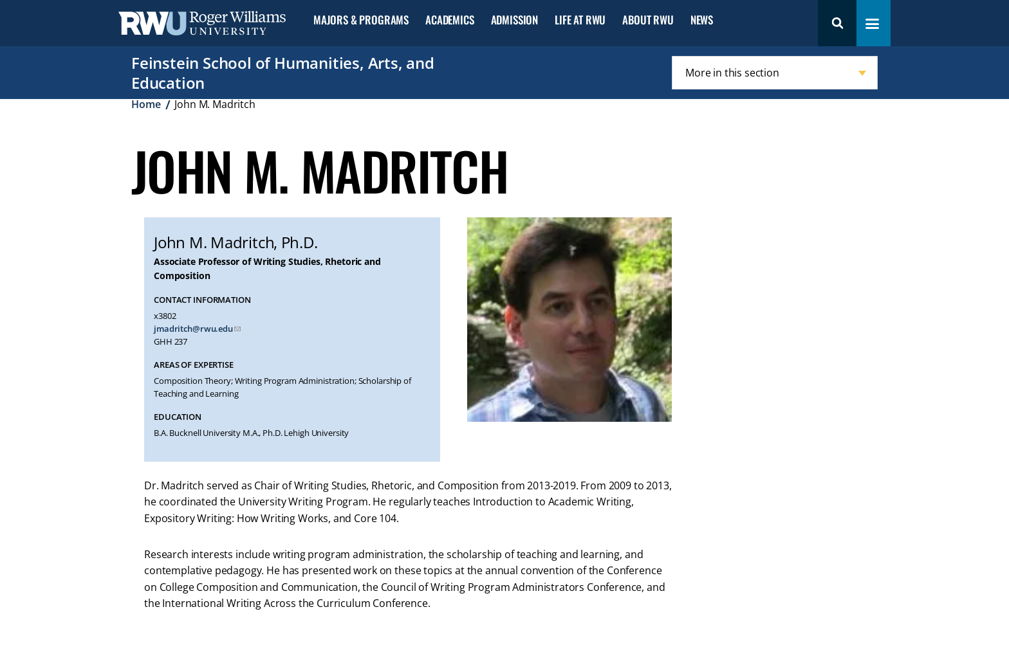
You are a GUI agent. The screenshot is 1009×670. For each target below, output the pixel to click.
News (701, 20)
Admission (514, 20)
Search (837, 23)
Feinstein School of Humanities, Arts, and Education (282, 72)
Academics (449, 20)
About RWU (647, 20)
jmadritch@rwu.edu (193, 328)
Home (145, 104)
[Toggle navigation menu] (872, 24)
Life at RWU (580, 20)
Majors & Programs (361, 20)
